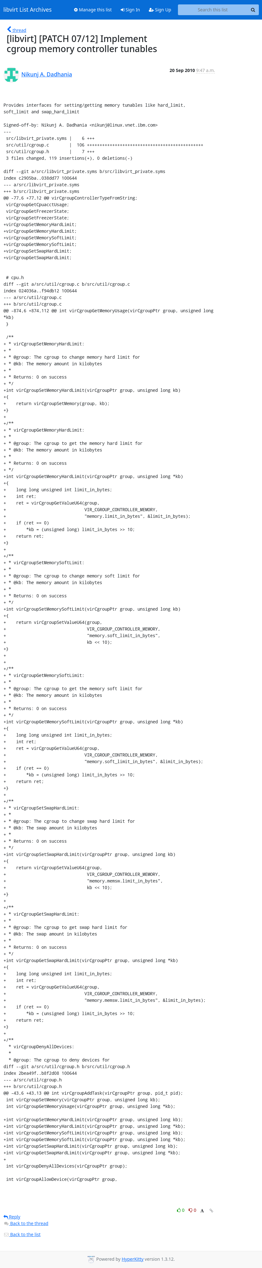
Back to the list (22, 1234)
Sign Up (160, 10)
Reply (12, 1217)
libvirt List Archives (27, 10)
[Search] (253, 9)
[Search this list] (213, 9)
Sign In (130, 10)
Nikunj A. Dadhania (46, 74)
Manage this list (93, 10)
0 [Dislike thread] (192, 1210)
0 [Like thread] (181, 1210)
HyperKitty (132, 1259)
